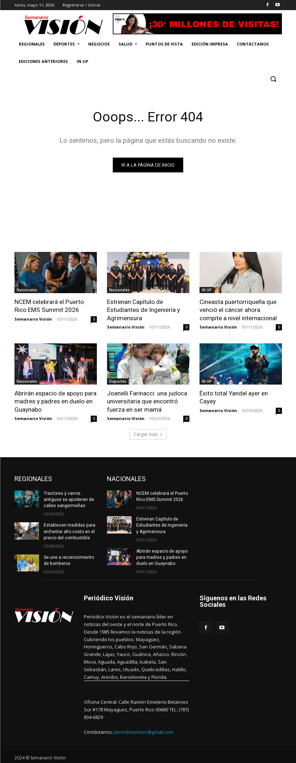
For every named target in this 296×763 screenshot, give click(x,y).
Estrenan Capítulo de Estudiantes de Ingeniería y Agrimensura (143, 309)
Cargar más (148, 434)
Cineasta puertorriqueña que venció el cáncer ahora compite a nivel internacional (238, 309)
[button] (273, 78)
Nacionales (27, 289)
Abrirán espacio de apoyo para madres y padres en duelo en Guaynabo (55, 400)
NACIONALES (126, 478)
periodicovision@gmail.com (143, 730)
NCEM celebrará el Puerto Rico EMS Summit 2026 (55, 305)
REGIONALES (33, 478)
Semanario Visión (33, 318)
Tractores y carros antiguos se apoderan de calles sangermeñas (69, 499)
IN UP (207, 289)
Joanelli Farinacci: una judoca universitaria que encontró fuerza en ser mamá (147, 400)
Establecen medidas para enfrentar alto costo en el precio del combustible (69, 530)
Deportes (117, 380)
